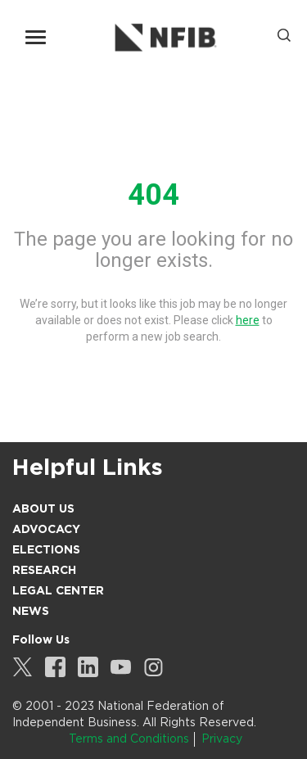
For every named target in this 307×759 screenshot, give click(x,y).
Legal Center (58, 590)
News (30, 610)
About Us (43, 508)
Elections (46, 549)
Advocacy (46, 528)
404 (153, 195)
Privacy (221, 738)
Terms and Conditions (129, 738)
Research (44, 569)
